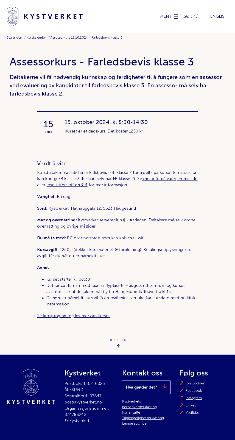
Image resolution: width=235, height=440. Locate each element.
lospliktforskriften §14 (67, 184)
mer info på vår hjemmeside (170, 178)
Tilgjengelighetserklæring (143, 418)
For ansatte (131, 412)
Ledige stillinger (135, 423)
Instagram (194, 398)
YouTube (192, 412)
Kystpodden (195, 383)
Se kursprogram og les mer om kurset (73, 315)
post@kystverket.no (83, 402)
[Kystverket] (45, 16)
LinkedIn (192, 405)
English (219, 16)
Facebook (194, 390)
